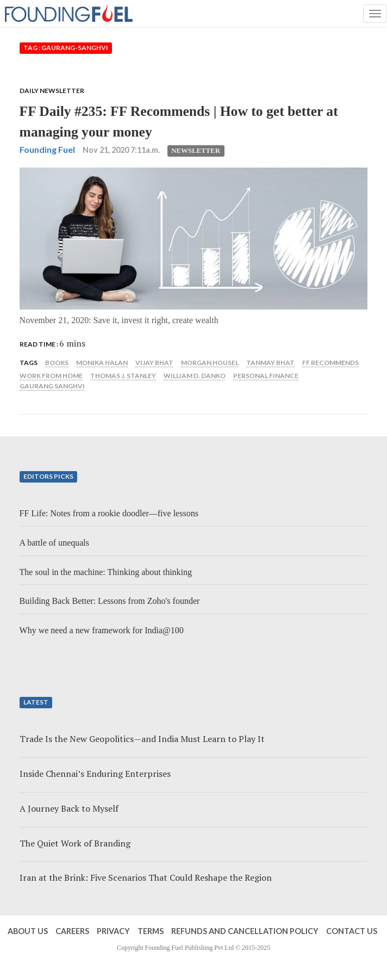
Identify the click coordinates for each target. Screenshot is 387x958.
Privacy (113, 931)
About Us (28, 931)
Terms (151, 931)
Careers (72, 931)
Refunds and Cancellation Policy (245, 931)
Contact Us (351, 931)
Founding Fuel (47, 149)
